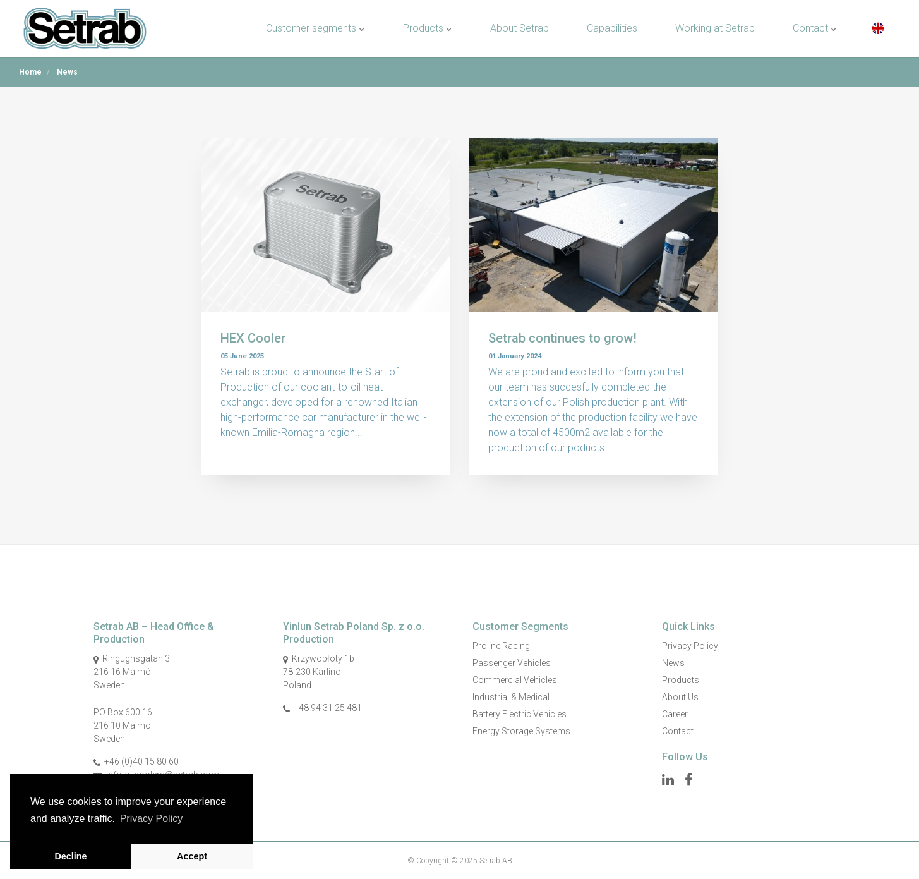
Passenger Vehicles (511, 663)
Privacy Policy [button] (151, 818)
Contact (815, 28)
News (673, 663)
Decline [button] (70, 856)
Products (427, 28)
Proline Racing (501, 646)
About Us (680, 697)
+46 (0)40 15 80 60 (141, 761)
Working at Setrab (715, 28)
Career (675, 714)
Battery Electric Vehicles (519, 714)
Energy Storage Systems (521, 731)
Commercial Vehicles (514, 680)
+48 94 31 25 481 (328, 708)
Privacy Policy (690, 646)
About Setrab (519, 28)
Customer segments (315, 28)
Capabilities (612, 28)
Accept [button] (192, 856)
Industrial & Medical (511, 697)
